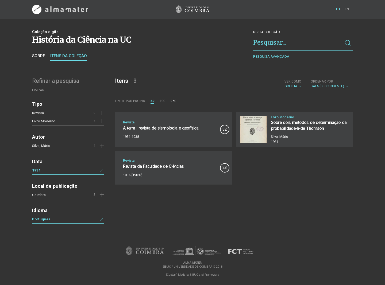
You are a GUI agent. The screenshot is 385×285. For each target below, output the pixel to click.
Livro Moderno (43, 121)
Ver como (292, 81)
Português (41, 219)
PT (338, 9)
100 (162, 101)
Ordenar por (322, 81)
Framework (212, 274)
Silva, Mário (41, 145)
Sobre (38, 55)
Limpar (38, 90)
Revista (38, 113)
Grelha (293, 83)
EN (347, 9)
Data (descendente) (330, 83)
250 (173, 101)
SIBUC (194, 274)
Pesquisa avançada (271, 56)
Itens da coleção (68, 55)
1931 (36, 170)
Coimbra (39, 195)
